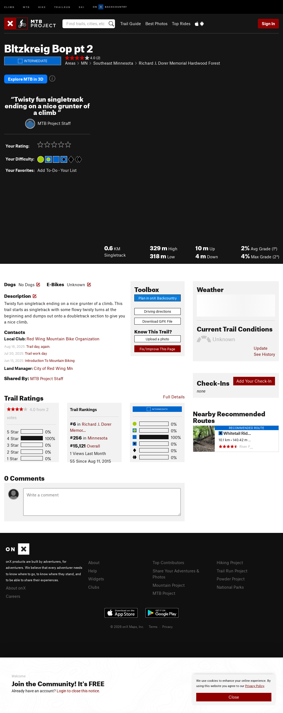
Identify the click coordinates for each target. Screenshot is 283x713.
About (93, 561)
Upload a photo (157, 338)
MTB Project (164, 592)
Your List (69, 169)
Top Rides (181, 23)
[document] (233, 689)
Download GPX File (157, 321)
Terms (153, 626)
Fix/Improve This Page (157, 348)
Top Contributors (168, 561)
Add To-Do (47, 169)
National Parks (230, 586)
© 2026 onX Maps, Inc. (127, 626)
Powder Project (231, 578)
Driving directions (157, 311)
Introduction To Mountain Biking (50, 359)
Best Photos (156, 23)
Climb (9, 7)
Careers (13, 595)
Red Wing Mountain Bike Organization (63, 338)
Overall (93, 445)
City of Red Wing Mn (53, 367)
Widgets (96, 578)
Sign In (268, 23)
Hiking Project (230, 561)
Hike (42, 7)
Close (234, 696)
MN (84, 62)
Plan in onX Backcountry (157, 297)
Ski (82, 7)
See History (264, 353)
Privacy (167, 626)
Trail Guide (130, 23)
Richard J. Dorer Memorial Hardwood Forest (179, 62)
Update (261, 347)
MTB (26, 7)
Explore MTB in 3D (25, 78)
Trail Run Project (232, 569)
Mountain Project (169, 584)
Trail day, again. (38, 346)
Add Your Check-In (254, 380)
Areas (70, 62)
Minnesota (98, 437)
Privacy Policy (254, 686)
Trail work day (36, 353)
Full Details (174, 395)
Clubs (93, 586)
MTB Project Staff (54, 122)
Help (92, 569)
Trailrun (62, 7)
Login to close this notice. (78, 691)
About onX (16, 587)
